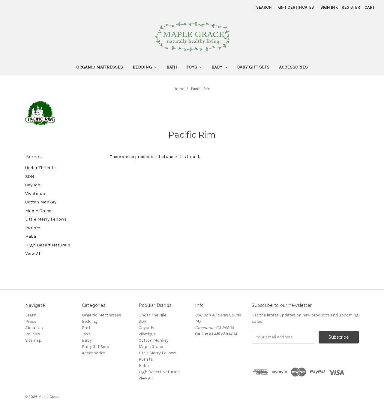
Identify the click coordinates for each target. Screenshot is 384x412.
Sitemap (33, 340)
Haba (30, 236)
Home (179, 89)
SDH (29, 176)
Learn (30, 315)
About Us (34, 327)
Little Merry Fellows (46, 219)
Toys (194, 67)
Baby (219, 67)
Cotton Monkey (40, 202)
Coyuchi (33, 185)
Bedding (145, 67)
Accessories (293, 67)
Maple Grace (38, 210)
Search (264, 7)
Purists (32, 227)
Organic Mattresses (99, 67)
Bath (171, 67)
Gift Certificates (296, 7)
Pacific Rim (200, 89)
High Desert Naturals (47, 245)
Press (31, 321)
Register (350, 7)
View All (33, 253)
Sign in (327, 7)
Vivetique (35, 193)
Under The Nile (40, 167)
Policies (32, 334)
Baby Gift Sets (253, 67)
